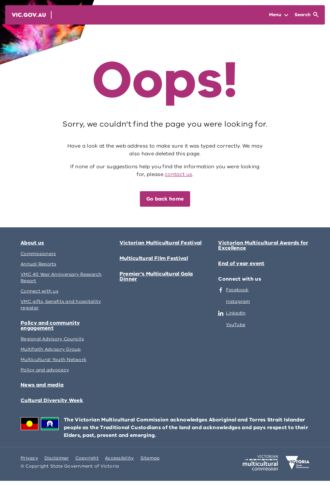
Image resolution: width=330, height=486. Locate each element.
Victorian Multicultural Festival (161, 242)
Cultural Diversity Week (52, 400)
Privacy (29, 458)
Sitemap (150, 458)
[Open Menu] (278, 15)
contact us (178, 174)
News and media (42, 385)
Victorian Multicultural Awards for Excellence (263, 245)
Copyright (87, 458)
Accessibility (119, 458)
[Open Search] (306, 15)
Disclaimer (56, 458)
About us (32, 242)
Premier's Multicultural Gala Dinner (156, 276)
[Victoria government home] (297, 463)
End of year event (241, 263)
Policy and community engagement (50, 325)
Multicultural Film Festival (154, 258)
